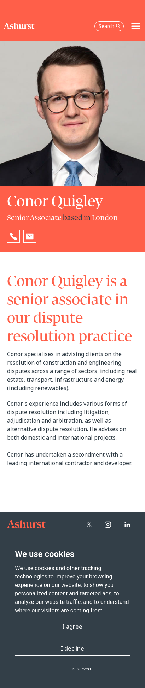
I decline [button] (72, 648)
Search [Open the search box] (110, 26)
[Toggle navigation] (135, 26)
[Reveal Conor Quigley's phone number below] (13, 236)
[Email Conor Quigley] (29, 236)
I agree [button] (72, 626)
